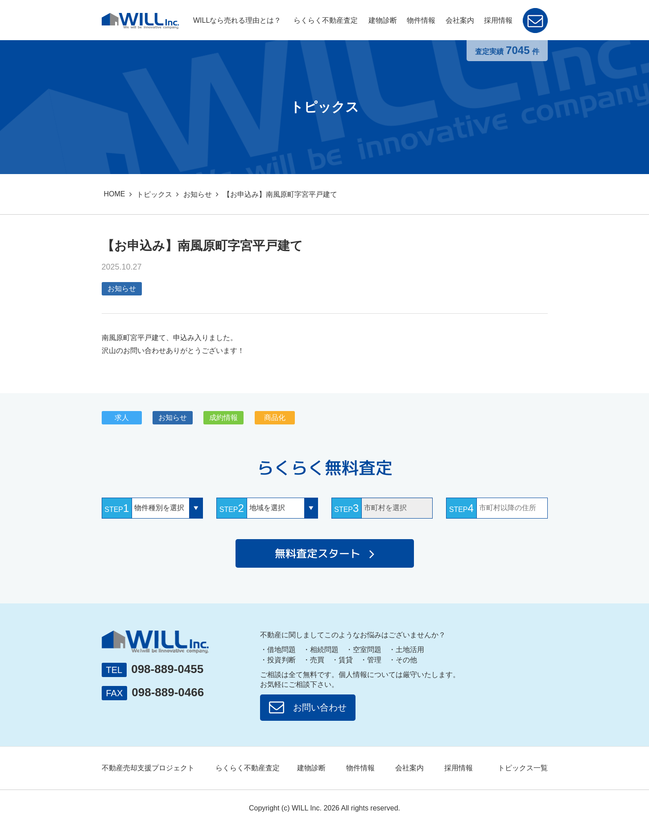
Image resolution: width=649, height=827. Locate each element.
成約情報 (223, 417)
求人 (122, 417)
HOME (114, 194)
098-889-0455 (167, 669)
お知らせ (197, 194)
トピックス (154, 194)
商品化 (274, 417)
